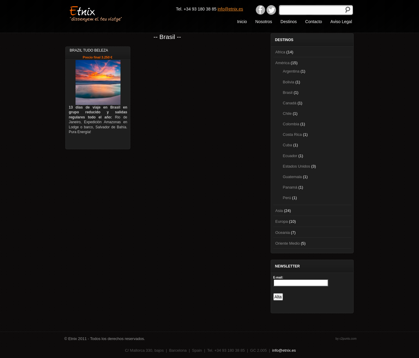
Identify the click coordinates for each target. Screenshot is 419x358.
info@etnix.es (230, 9)
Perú (287, 197)
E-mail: (278, 277)
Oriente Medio (287, 243)
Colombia (291, 124)
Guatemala (292, 177)
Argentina (291, 71)
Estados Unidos (296, 166)
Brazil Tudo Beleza (89, 50)
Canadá (290, 103)
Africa (280, 52)
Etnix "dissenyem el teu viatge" (106, 13)
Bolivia (288, 82)
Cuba (287, 145)
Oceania (282, 232)
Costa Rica (292, 134)
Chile (287, 113)
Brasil (288, 92)
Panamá (290, 187)
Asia (279, 210)
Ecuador (290, 156)
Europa (281, 221)
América (282, 63)
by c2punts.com (345, 338)
